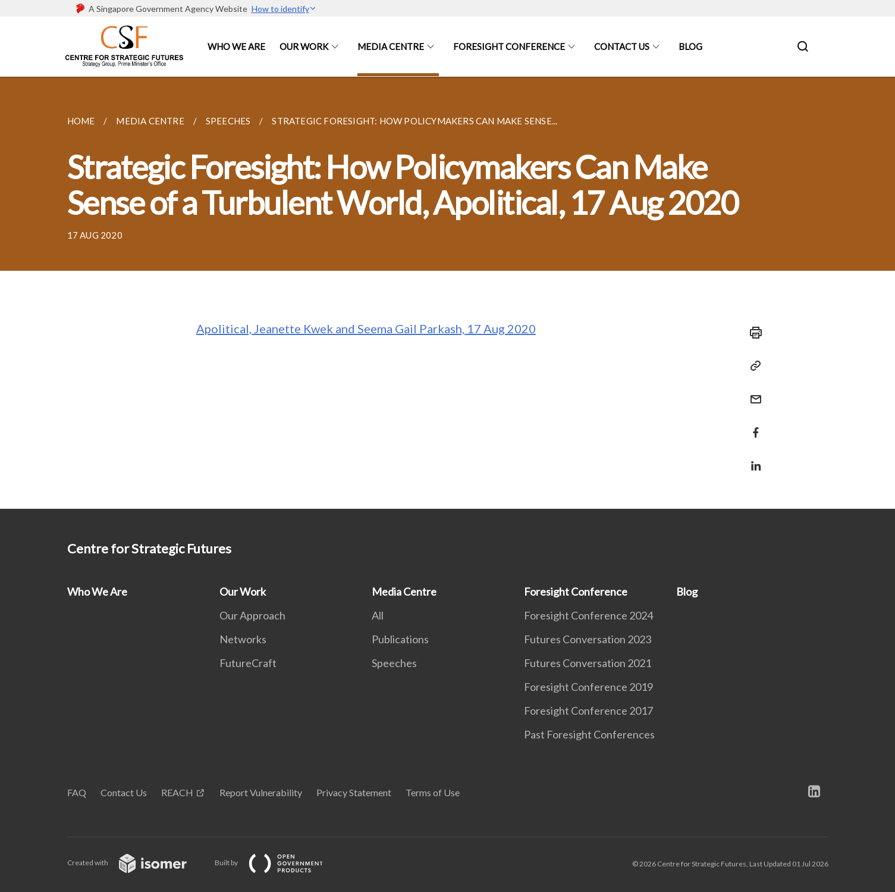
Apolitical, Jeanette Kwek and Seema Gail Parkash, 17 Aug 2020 (366, 328)
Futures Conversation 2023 (587, 639)
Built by (278, 862)
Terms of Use (433, 792)
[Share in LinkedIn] (752, 458)
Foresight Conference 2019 (588, 686)
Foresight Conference (509, 46)
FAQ (76, 792)
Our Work (304, 46)
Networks (242, 639)
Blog (690, 46)
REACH (177, 792)
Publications (400, 639)
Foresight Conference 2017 (588, 710)
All (378, 615)
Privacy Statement (353, 792)
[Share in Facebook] (752, 425)
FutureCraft (248, 662)
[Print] (752, 332)
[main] (447, 293)
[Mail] (752, 392)
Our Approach (252, 615)
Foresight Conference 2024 (588, 615)
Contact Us (621, 46)
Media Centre (390, 46)
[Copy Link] (752, 366)
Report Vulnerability (260, 792)
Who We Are (236, 46)
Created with (136, 862)
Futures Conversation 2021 (587, 662)
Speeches (394, 662)
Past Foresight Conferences (589, 734)
